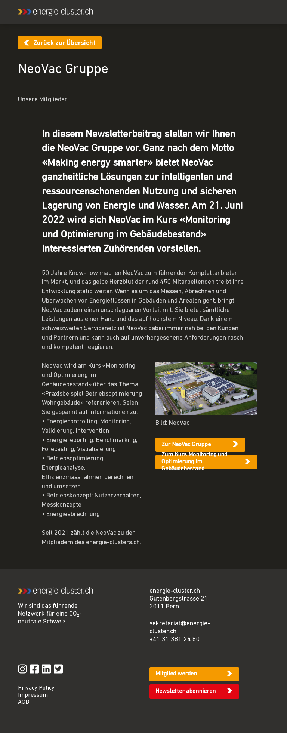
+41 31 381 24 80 (174, 639)
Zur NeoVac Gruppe (186, 445)
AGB (23, 702)
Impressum (33, 695)
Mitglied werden (176, 674)
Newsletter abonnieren (185, 691)
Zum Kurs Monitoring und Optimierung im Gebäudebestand (194, 462)
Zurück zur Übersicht (64, 43)
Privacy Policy (36, 688)
